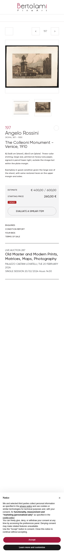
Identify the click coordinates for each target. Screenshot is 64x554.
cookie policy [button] (8, 518)
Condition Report (15, 229)
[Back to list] (9, 31)
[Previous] (36, 31)
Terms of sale (12, 236)
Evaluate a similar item (30, 211)
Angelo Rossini (32, 134)
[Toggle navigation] (32, 18)
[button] (59, 498)
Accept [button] (32, 540)
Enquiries (10, 225)
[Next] (55, 31)
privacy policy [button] (26, 506)
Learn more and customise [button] (32, 547)
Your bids (10, 233)
